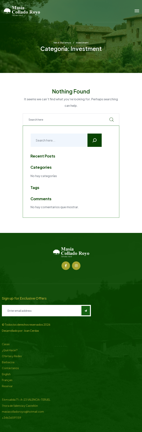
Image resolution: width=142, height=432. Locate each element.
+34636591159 (11, 417)
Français (7, 380)
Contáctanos (10, 368)
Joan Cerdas (31, 330)
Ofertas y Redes (12, 356)
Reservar (7, 386)
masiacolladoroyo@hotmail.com (23, 411)
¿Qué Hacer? (10, 350)
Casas (6, 344)
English (6, 374)
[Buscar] (94, 140)
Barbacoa (8, 362)
